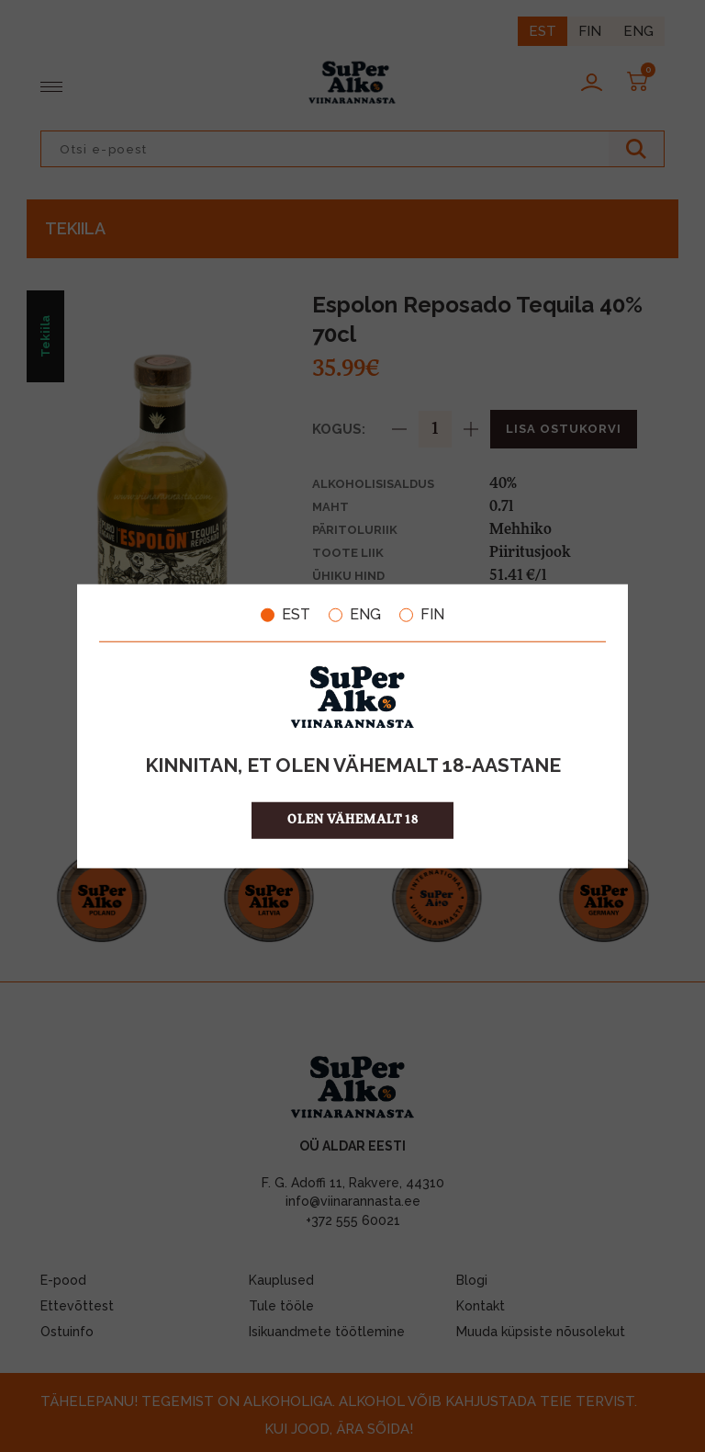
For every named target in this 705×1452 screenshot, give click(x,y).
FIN (421, 615)
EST (285, 615)
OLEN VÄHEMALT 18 (353, 819)
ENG (355, 615)
